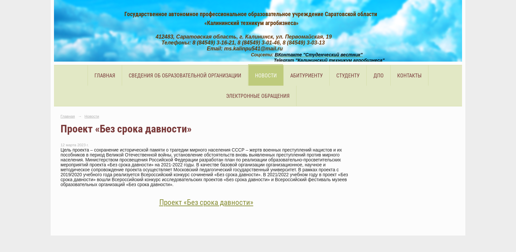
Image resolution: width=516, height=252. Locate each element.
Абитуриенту (306, 75)
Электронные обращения (258, 96)
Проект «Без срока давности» (206, 202)
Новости (266, 75)
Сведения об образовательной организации (185, 75)
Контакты (409, 75)
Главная (104, 75)
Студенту (348, 75)
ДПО (379, 75)
